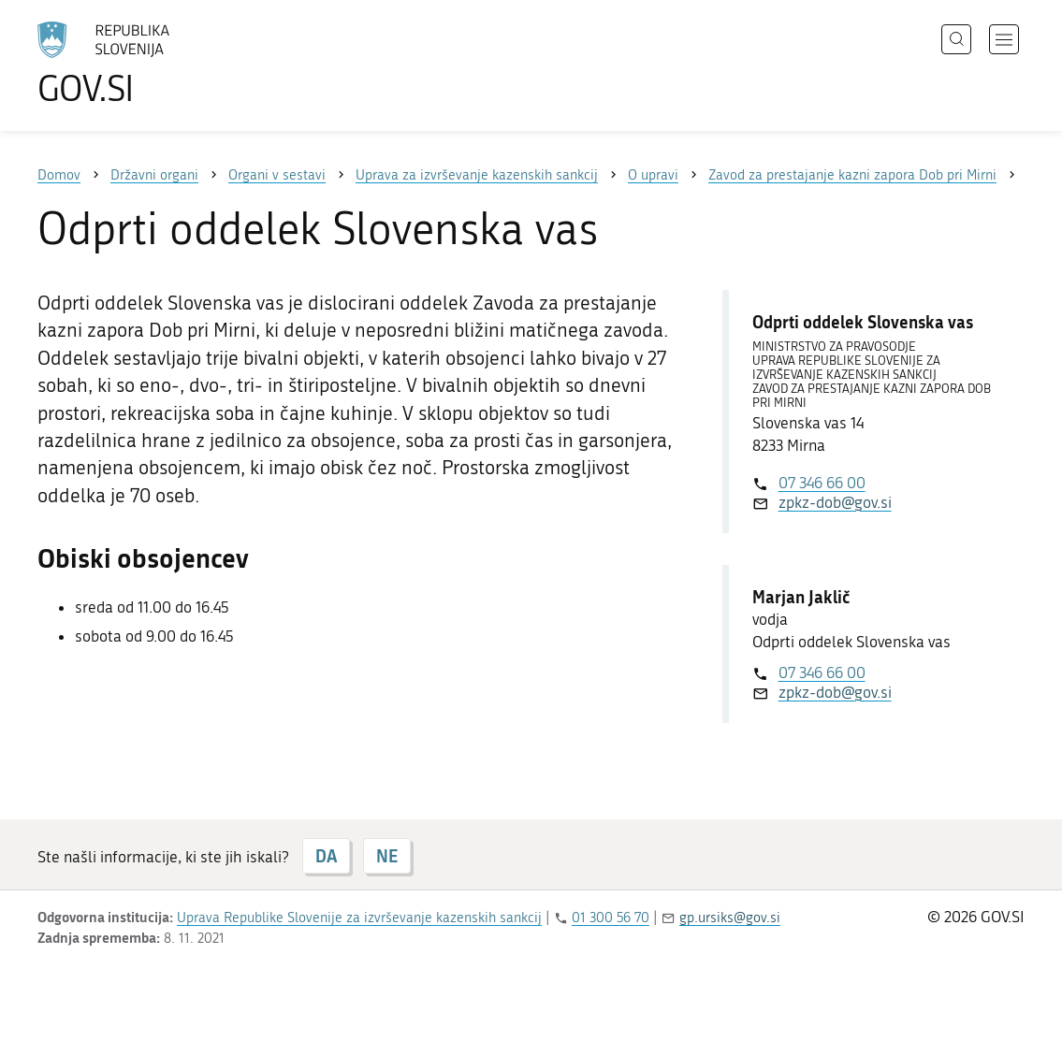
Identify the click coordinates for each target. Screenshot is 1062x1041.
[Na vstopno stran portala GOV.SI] (155, 64)
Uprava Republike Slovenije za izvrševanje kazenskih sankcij (359, 917)
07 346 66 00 (822, 482)
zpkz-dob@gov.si (835, 502)
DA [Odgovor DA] (326, 856)
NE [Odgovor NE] (387, 856)
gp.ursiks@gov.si (729, 917)
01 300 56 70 (610, 917)
